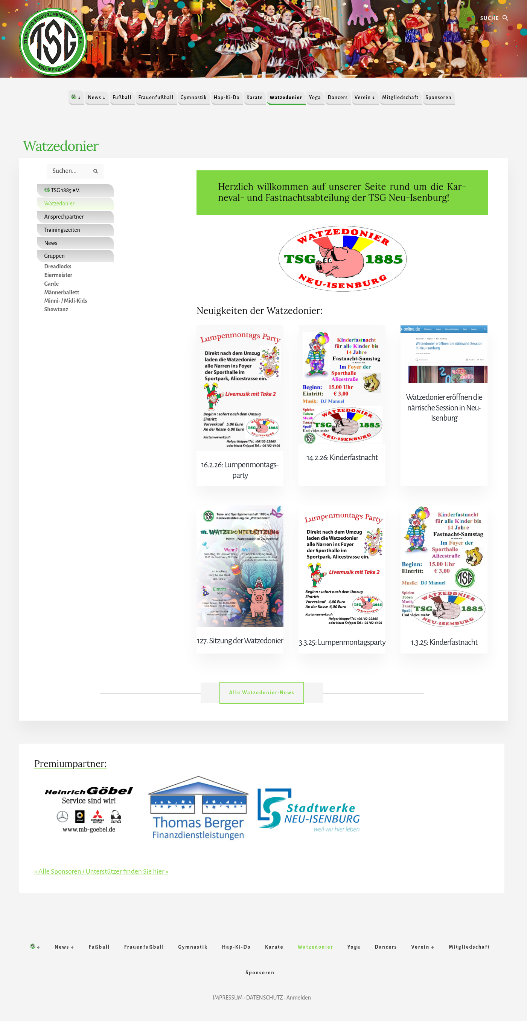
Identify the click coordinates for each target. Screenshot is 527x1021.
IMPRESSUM (228, 993)
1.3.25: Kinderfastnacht (444, 631)
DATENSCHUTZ (264, 993)
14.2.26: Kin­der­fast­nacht (342, 457)
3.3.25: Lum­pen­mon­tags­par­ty (342, 631)
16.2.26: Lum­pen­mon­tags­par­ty (240, 464)
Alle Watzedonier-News (262, 681)
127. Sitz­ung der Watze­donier (240, 630)
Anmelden (298, 993)
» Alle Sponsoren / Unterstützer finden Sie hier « (103, 859)
